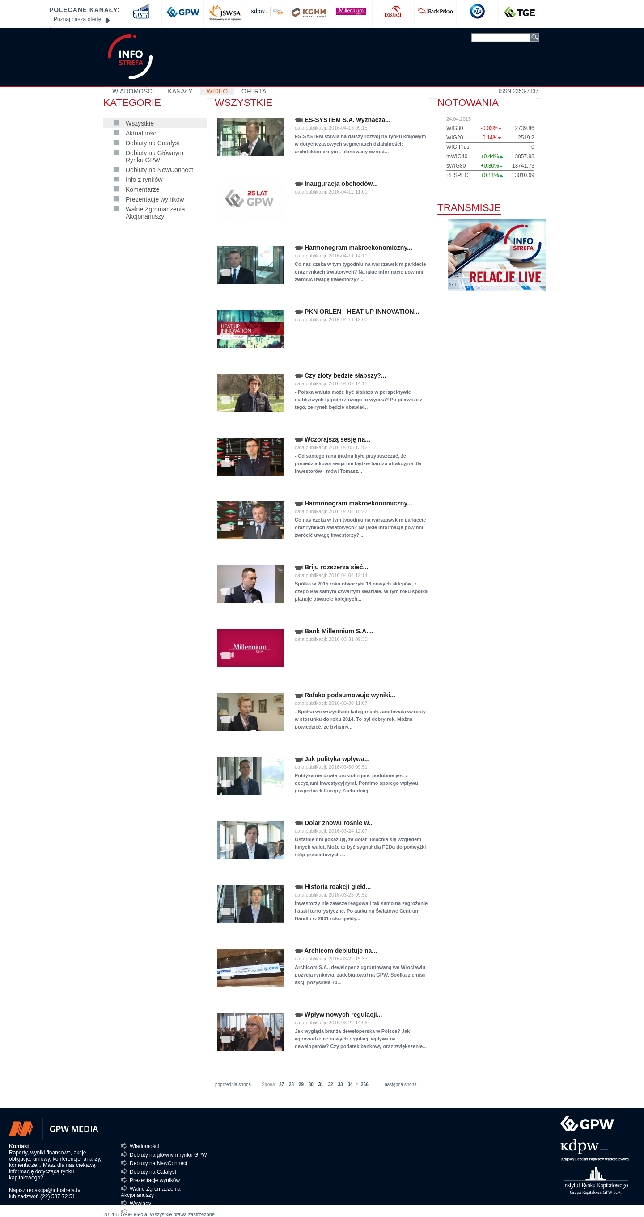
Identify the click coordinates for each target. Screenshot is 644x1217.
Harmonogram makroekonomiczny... (353, 247)
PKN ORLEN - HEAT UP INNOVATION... (357, 311)
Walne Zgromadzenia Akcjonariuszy (155, 213)
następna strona (401, 1084)
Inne (135, 1212)
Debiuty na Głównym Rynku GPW (154, 156)
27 (281, 1084)
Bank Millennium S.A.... (334, 631)
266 (365, 1084)
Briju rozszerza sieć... (331, 567)
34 (349, 1084)
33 (340, 1084)
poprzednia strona (233, 1084)
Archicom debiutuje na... (336, 950)
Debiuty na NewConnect (159, 169)
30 (311, 1084)
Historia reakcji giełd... (333, 886)
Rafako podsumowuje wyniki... (345, 695)
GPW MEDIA (130, 56)
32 (330, 1084)
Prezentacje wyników (155, 199)
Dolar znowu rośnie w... (334, 822)
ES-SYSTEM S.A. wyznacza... (342, 119)
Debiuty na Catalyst (153, 143)
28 (291, 1084)
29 (301, 1084)
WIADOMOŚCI (133, 91)
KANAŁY (180, 91)
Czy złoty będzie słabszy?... (340, 375)
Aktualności (142, 133)
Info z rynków (144, 179)
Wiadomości (144, 1146)
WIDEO (217, 91)
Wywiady (140, 1203)
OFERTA (254, 91)
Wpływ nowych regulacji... (338, 1014)
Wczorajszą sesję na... (332, 439)
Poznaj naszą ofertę (77, 19)
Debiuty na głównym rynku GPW (168, 1155)
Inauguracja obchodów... (336, 183)
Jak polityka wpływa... (332, 758)
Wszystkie (140, 123)
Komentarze (142, 189)
